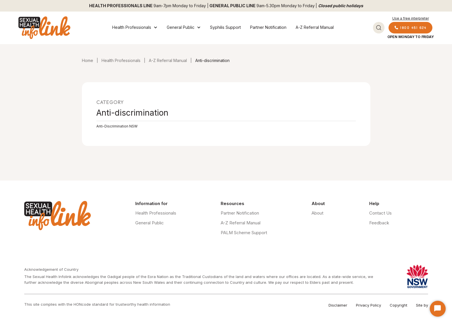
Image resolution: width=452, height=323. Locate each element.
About (317, 213)
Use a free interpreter (410, 18)
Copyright (398, 305)
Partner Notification (268, 27)
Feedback (379, 223)
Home (87, 60)
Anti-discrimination (212, 60)
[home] (44, 27)
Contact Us (380, 213)
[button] (134, 28)
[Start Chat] (438, 309)
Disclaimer (338, 305)
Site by (422, 305)
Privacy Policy (368, 305)
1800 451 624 (410, 27)
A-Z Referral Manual (315, 27)
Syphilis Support (225, 27)
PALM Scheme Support (244, 232)
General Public (149, 223)
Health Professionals (121, 60)
